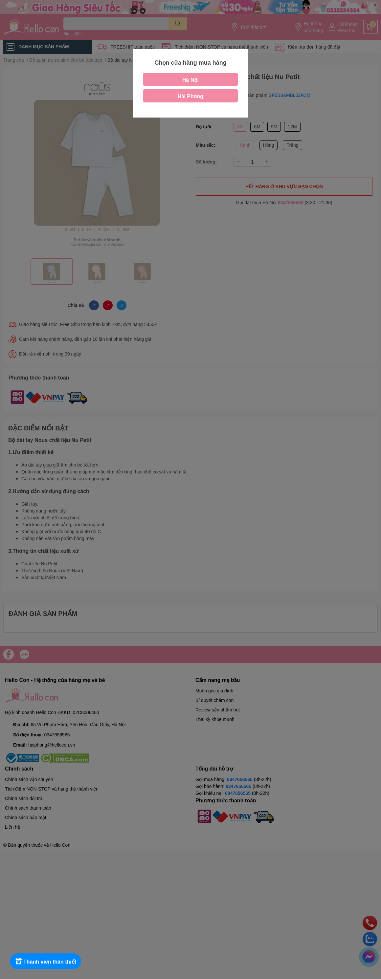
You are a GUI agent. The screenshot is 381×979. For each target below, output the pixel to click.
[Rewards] (46, 961)
